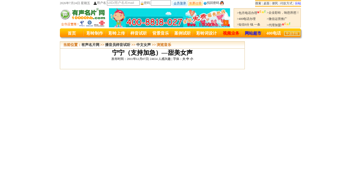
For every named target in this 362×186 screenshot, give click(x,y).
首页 (72, 33)
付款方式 (286, 3)
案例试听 (182, 33)
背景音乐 (160, 33)
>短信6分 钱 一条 (249, 24)
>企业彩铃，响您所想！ (283, 12)
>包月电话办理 (251, 13)
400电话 (273, 33)
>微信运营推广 (277, 19)
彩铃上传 (116, 33)
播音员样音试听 (117, 45)
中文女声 (143, 45)
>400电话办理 (246, 19)
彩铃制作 (94, 33)
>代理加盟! (278, 25)
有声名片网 (90, 45)
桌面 (266, 3)
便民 (275, 3)
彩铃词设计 (206, 33)
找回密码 (211, 3)
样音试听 (138, 33)
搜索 (258, 3)
